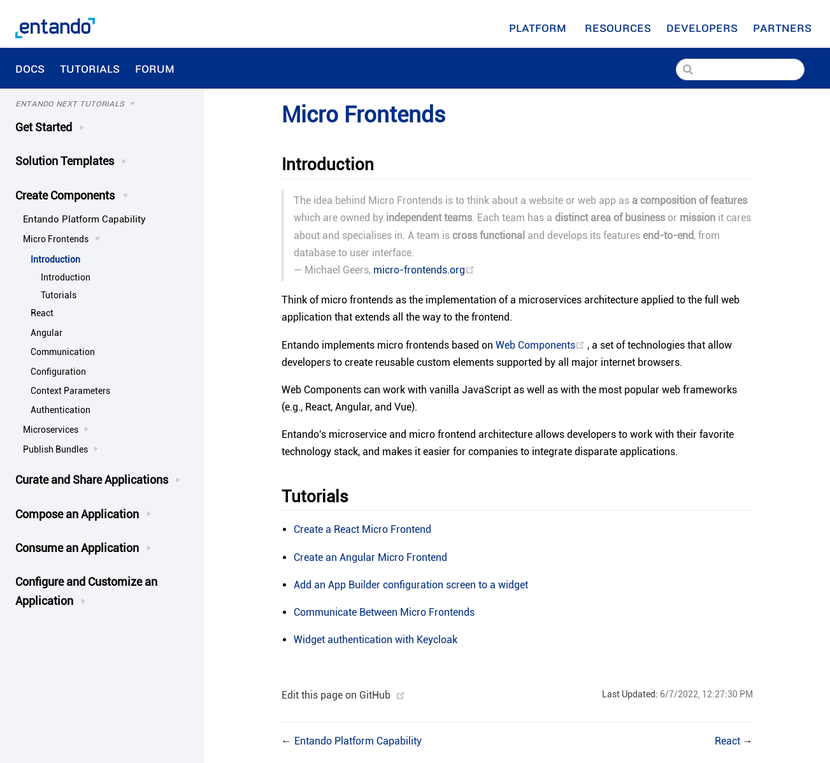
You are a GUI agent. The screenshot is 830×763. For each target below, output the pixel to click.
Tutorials (90, 68)
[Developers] (702, 27)
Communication (63, 352)
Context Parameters (70, 391)
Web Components (541, 345)
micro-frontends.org (424, 270)
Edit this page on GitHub (336, 695)
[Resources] (618, 27)
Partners (784, 27)
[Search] (740, 69)
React (42, 313)
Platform (539, 27)
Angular (46, 333)
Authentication (60, 410)
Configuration (58, 372)
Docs (30, 68)
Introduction (55, 259)
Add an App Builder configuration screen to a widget (411, 585)
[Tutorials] (107, 104)
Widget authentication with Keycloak (375, 640)
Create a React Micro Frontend (362, 529)
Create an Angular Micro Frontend (370, 557)
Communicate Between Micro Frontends (384, 612)
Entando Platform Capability (84, 219)
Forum (156, 68)
